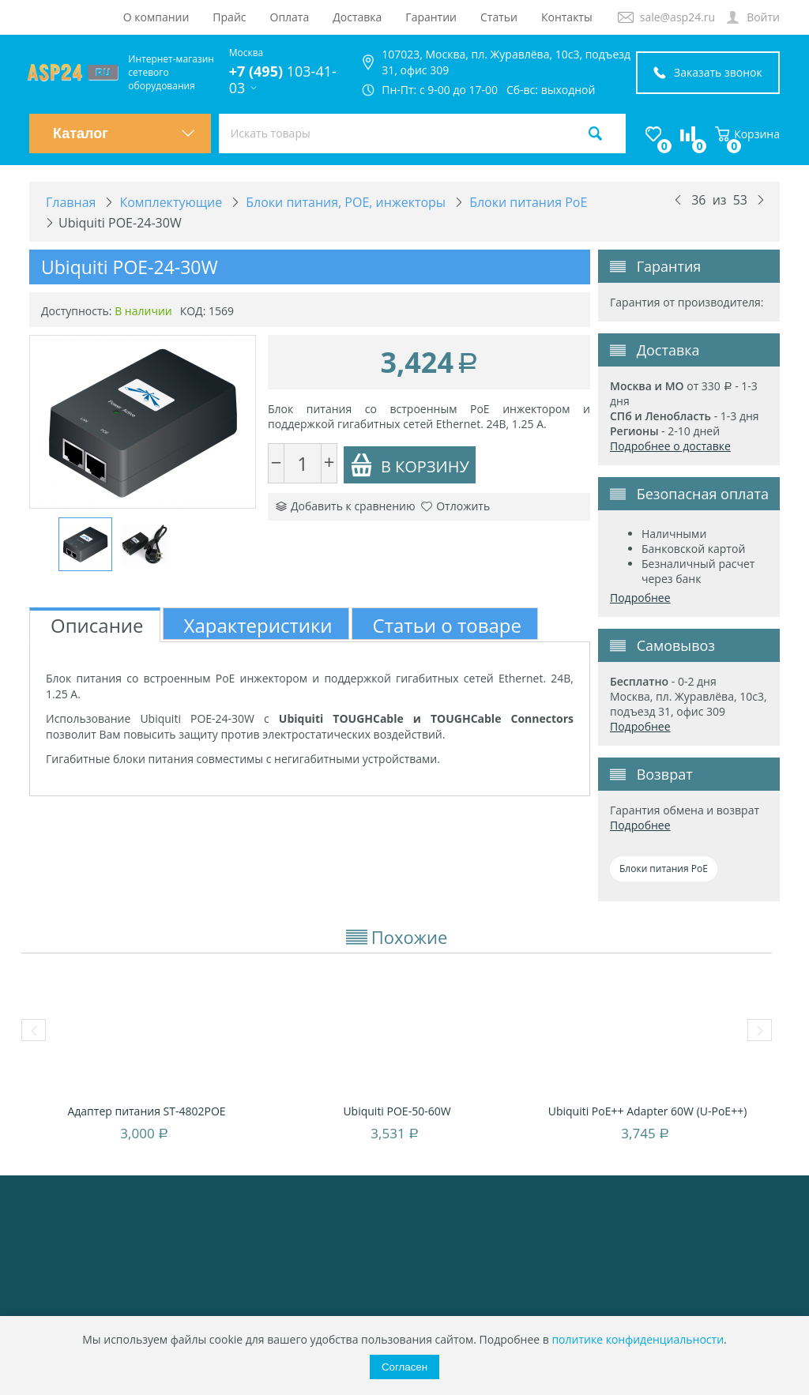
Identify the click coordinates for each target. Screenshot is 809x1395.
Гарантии (431, 16)
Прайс (229, 16)
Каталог (124, 133)
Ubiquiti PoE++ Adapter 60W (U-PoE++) (647, 1111)
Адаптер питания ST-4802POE (146, 1111)
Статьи (498, 16)
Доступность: (76, 310)
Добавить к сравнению (346, 505)
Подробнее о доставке (670, 445)
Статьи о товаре (447, 625)
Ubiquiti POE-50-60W (396, 1111)
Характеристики (258, 625)
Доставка (357, 16)
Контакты (567, 16)
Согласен (404, 1367)
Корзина (747, 133)
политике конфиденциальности (637, 1339)
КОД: (193, 310)
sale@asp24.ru (677, 16)
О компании (156, 16)
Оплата (290, 16)
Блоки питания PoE (663, 868)
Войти (763, 16)
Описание (97, 625)
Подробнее (640, 597)
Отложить (455, 505)
